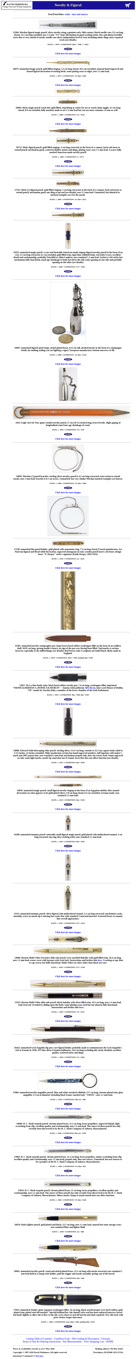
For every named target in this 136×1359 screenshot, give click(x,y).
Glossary (105, 1338)
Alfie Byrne (90, 688)
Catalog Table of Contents (39, 1338)
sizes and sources (80, 14)
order (67, 14)
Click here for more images (68, 53)
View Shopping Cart (94, 1341)
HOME (109, 1341)
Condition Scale (62, 1338)
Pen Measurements (72, 1341)
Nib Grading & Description (85, 1338)
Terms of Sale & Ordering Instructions (42, 1341)
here (100, 960)
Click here (38, 1356)
